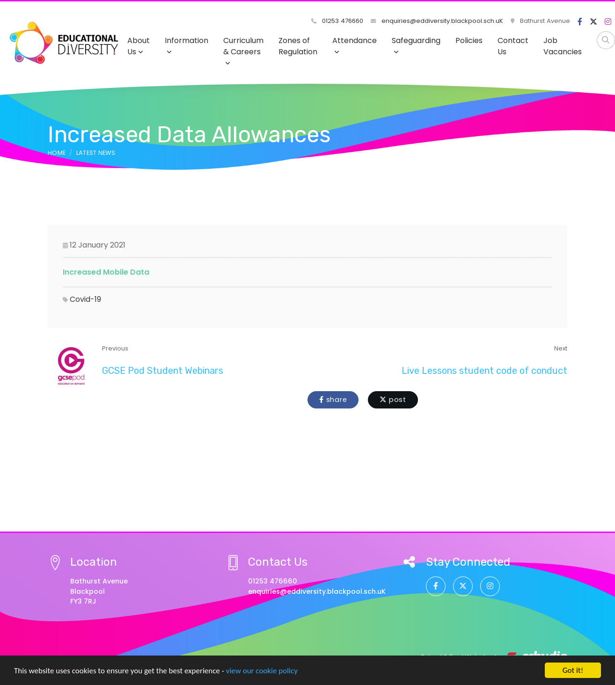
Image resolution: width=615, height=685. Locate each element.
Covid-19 (85, 299)
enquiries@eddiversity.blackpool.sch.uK (437, 20)
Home (57, 153)
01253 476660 (337, 20)
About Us (138, 46)
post (393, 399)
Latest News (96, 153)
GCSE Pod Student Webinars (162, 370)
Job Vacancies (562, 46)
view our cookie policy (262, 671)
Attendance (354, 45)
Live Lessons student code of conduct (484, 370)
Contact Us (513, 46)
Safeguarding (416, 45)
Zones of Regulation (297, 46)
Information (186, 45)
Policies (469, 40)
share (333, 399)
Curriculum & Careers (243, 50)
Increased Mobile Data (106, 272)
